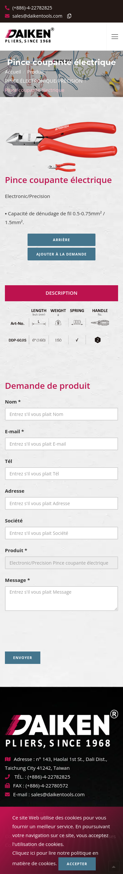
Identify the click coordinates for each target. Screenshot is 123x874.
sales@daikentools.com (58, 794)
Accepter (77, 863)
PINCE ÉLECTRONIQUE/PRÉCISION (44, 80)
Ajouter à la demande (61, 254)
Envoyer (22, 657)
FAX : (14, 785)
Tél (8, 461)
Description (61, 292)
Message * (17, 580)
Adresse (14, 490)
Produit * (16, 550)
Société (14, 520)
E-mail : (17, 794)
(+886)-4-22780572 (47, 785)
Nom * (13, 401)
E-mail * (14, 431)
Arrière (61, 239)
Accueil (13, 71)
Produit (35, 71)
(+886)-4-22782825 (31, 8)
